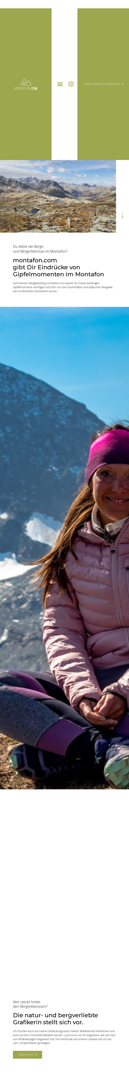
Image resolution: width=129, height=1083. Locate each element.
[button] (60, 84)
